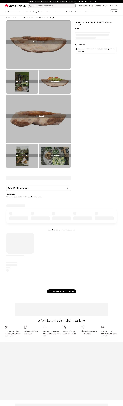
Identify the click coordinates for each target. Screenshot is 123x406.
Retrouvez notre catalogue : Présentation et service (23, 197)
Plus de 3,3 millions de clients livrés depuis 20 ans (51, 333)
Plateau (55, 18)
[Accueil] (6, 17)
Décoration (11, 18)
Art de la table (34, 18)
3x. (82, 44)
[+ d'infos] (84, 44)
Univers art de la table (22, 18)
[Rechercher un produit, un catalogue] (30, 5)
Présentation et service (45, 18)
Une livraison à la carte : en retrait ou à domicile (109, 333)
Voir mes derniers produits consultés (62, 291)
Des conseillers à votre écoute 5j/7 (69, 332)
